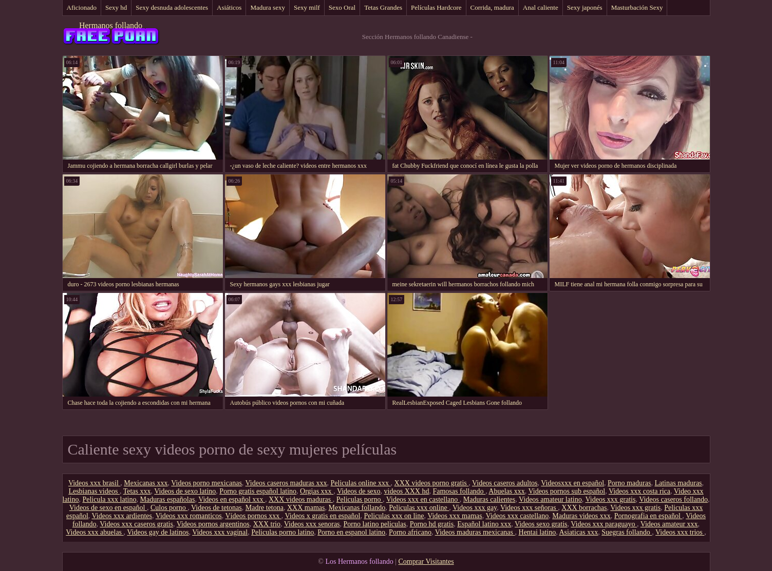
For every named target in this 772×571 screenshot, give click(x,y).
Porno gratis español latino (257, 491)
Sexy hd (116, 7)
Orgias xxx (316, 491)
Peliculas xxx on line (394, 516)
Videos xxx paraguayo (604, 524)
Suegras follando (626, 532)
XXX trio (266, 524)
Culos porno (168, 507)
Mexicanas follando (356, 507)
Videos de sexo (359, 491)
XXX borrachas (584, 507)
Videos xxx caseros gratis (136, 524)
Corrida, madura (492, 7)
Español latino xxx (484, 524)
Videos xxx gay (475, 507)
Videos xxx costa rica (639, 491)
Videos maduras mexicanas (475, 532)
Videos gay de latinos (158, 532)
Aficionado (82, 7)
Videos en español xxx (231, 499)
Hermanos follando (110, 25)
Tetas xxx (137, 491)
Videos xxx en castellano (423, 499)
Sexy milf (307, 7)
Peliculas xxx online (419, 507)
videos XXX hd (406, 491)
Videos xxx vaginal (220, 532)
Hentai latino (537, 532)
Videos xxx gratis (611, 499)
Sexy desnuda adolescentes (172, 7)
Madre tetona (265, 507)
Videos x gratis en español (323, 516)
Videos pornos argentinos (213, 524)
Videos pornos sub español (567, 491)
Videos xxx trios (679, 532)
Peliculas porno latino (282, 532)
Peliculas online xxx (361, 483)
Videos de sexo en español (108, 507)
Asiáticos (229, 7)
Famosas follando (458, 491)
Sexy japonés (584, 7)
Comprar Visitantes (426, 561)
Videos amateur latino (550, 499)
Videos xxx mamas (454, 516)
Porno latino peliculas (375, 524)
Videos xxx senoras (312, 524)
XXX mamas (306, 507)
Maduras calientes (489, 499)
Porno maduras (629, 483)
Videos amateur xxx (669, 524)
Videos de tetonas (216, 507)
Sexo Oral (342, 7)
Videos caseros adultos (504, 483)
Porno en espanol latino (351, 532)
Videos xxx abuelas (94, 532)
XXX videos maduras (301, 499)
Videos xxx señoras (529, 507)
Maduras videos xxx (581, 516)
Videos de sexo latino (185, 491)
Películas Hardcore (436, 7)
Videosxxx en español (572, 483)
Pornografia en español (648, 516)
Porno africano (410, 532)
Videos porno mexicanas (206, 483)
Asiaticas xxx (578, 532)
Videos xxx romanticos (189, 516)
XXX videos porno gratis (431, 483)
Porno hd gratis (432, 524)
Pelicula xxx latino (109, 499)
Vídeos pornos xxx (253, 516)
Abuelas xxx (506, 491)
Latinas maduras (678, 483)
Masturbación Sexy (637, 7)
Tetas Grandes (383, 7)
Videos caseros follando (673, 499)
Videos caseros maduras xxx (286, 483)
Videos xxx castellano (517, 516)
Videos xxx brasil (94, 483)
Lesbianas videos (94, 491)
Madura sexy (267, 7)
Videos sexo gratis (541, 524)
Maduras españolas (167, 499)
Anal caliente (540, 7)
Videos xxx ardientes (122, 516)
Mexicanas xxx (145, 483)
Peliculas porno (359, 499)
